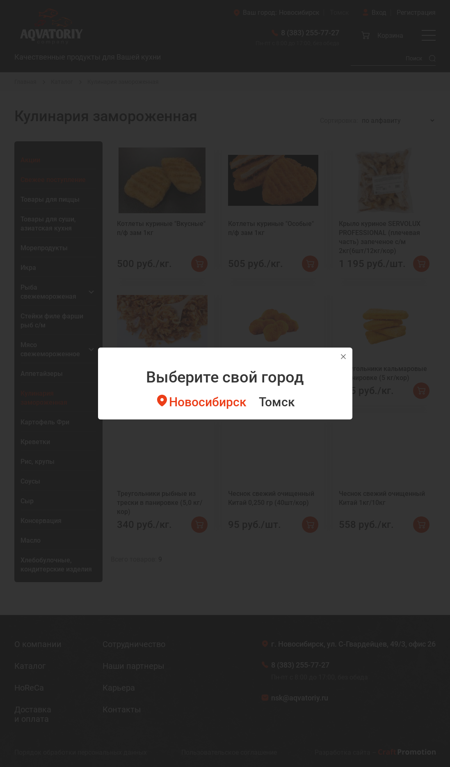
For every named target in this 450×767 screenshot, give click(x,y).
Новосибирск (208, 402)
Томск (277, 402)
